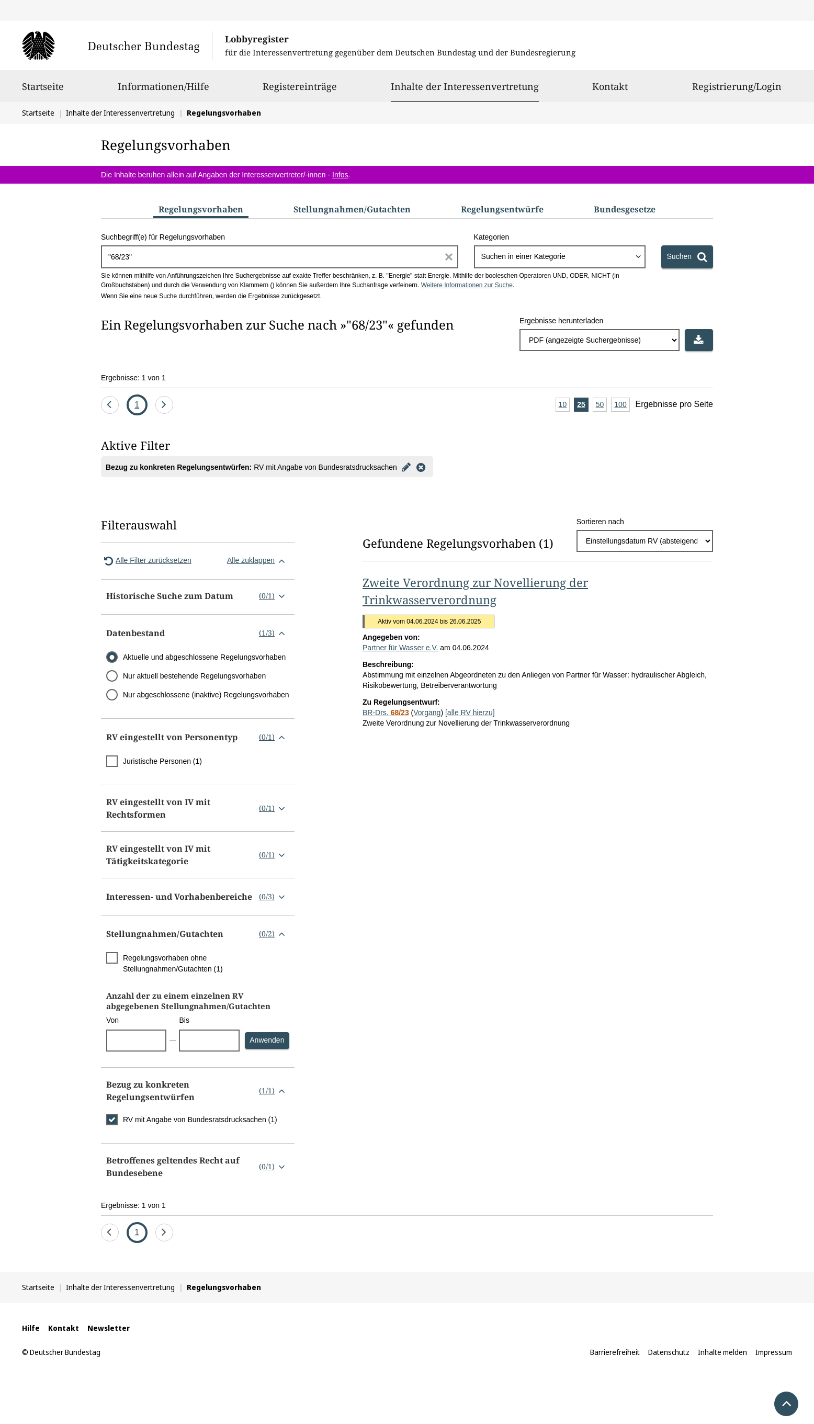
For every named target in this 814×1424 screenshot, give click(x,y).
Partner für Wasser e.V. (400, 647)
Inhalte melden (722, 1352)
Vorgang (426, 712)
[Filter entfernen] (421, 466)
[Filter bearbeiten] (406, 466)
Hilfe (31, 1328)
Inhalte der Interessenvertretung (465, 86)
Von (112, 1020)
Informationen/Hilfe (163, 91)
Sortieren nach (600, 521)
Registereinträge (300, 91)
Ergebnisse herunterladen (561, 321)
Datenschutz (668, 1352)
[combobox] (560, 256)
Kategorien (492, 237)
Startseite (43, 91)
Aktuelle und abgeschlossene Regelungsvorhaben (204, 657)
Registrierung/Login (737, 91)
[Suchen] (687, 256)
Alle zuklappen (258, 561)
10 (564, 405)
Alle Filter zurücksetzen (146, 561)
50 (601, 405)
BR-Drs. (386, 712)
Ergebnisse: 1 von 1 (133, 378)
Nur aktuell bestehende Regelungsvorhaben (194, 676)
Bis (184, 1020)
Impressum (773, 1352)
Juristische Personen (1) (162, 761)
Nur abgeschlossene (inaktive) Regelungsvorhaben (206, 695)
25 (583, 405)
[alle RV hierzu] (470, 712)
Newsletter (108, 1328)
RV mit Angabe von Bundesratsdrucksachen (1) (200, 1119)
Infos (340, 175)
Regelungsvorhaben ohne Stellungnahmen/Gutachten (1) (173, 963)
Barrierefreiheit (615, 1352)
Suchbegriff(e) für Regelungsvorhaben (163, 237)
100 (621, 405)
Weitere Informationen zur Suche (467, 285)
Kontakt (610, 91)
